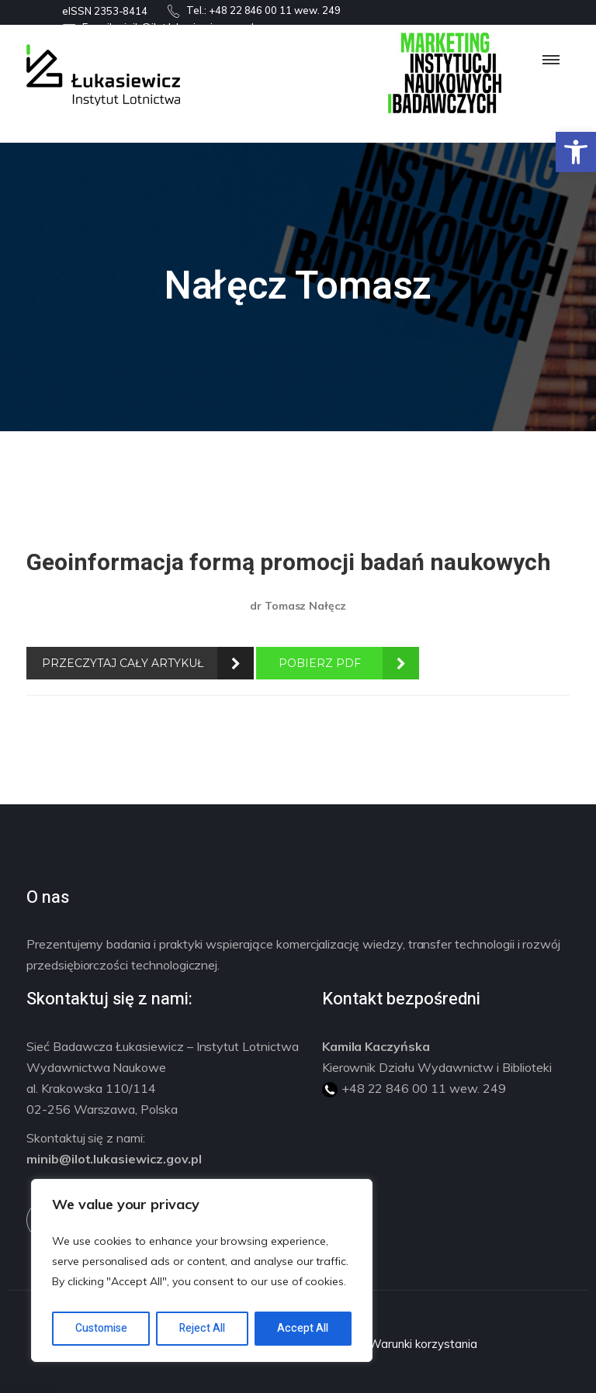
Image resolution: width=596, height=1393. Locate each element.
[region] (201, 1270)
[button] (576, 152)
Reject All (202, 1328)
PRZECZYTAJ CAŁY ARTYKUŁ (122, 663)
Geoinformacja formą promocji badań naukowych (288, 563)
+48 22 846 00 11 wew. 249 (275, 10)
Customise (101, 1328)
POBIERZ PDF (320, 663)
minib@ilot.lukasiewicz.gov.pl (114, 1159)
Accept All (302, 1328)
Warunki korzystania (422, 1343)
